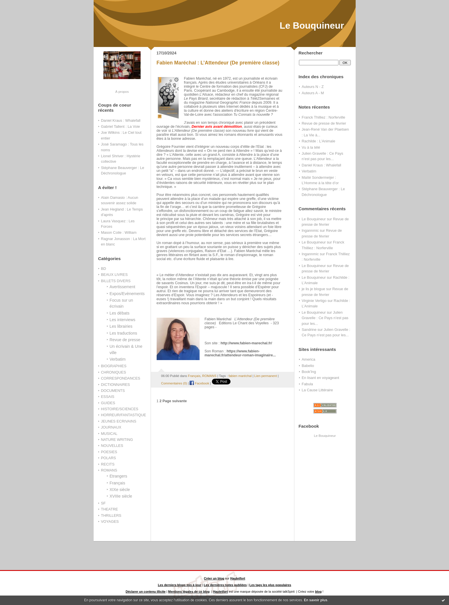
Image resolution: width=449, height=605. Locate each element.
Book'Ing (309, 372)
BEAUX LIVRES (114, 274)
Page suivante (175, 401)
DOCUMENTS (113, 390)
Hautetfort (237, 578)
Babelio (308, 366)
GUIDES (108, 403)
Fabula (307, 384)
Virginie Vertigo (314, 300)
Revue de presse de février (324, 123)
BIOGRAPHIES (114, 366)
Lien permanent (265, 376)
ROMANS (109, 470)
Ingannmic (310, 230)
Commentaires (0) (174, 383)
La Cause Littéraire (317, 390)
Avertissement (122, 286)
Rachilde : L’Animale (318, 141)
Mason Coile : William (119, 232)
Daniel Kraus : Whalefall (121, 120)
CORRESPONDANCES (120, 378)
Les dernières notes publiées (225, 585)
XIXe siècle (120, 489)
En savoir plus (315, 600)
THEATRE (109, 509)
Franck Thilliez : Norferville (323, 117)
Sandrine (309, 329)
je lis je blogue (313, 289)
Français (117, 483)
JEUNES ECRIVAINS (118, 421)
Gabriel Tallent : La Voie (120, 126)
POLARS (108, 458)
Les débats (120, 313)
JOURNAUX (111, 427)
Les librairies (121, 326)
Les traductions (123, 333)
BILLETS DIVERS (116, 281)
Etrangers (118, 476)
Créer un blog (214, 578)
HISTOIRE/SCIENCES (119, 409)
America (308, 359)
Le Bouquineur (311, 25)
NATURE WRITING (117, 439)
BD (103, 268)
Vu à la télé (311, 147)
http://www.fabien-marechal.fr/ (246, 343)
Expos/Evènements (127, 293)
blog (318, 591)
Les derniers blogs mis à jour (179, 585)
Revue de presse (125, 339)
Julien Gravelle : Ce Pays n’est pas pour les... (325, 318)
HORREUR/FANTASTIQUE (123, 415)
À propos (122, 91)
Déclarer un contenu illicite (146, 591)
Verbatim (118, 359)
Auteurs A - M (313, 93)
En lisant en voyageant (320, 378)
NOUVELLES (112, 445)
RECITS (108, 464)
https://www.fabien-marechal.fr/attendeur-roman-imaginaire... (240, 353)
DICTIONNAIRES (115, 384)
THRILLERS (111, 515)
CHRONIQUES (113, 372)
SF (103, 503)
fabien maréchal (240, 376)
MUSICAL (109, 433)
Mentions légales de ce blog (189, 591)
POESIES (109, 452)
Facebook (199, 383)
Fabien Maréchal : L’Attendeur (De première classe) (218, 63)
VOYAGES (110, 521)
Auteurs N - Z (313, 87)
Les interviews (122, 319)
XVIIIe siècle (121, 496)
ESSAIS (108, 396)
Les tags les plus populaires (270, 585)
